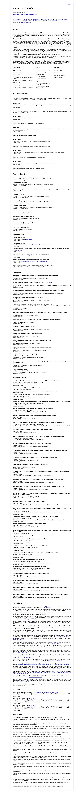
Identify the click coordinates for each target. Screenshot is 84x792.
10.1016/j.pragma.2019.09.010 (20, 648)
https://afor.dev (29, 239)
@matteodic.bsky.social (38, 20)
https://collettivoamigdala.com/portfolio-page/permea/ (46, 692)
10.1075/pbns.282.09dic (56, 669)
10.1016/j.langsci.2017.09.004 (55, 660)
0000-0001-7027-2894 (21, 19)
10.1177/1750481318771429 (24, 657)
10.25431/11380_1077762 (23, 681)
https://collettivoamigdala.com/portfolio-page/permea (40, 244)
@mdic (25, 20)
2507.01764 (48, 607)
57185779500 (36, 19)
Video (49, 282)
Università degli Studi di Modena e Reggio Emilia (25, 14)
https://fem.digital (30, 255)
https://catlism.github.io (25, 22)
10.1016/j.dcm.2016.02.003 (35, 677)
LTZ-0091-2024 (46, 19)
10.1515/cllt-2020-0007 (55, 643)
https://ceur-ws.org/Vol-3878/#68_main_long (28, 633)
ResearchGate (16, 20)
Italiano (69, 4)
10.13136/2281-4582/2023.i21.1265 (61, 636)
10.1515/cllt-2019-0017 (22, 652)
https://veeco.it (19, 250)
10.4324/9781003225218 (18, 639)
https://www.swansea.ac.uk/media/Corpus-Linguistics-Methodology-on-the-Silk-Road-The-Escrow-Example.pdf (43, 664)
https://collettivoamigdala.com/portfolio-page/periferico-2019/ (35, 261)
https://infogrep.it (53, 20)
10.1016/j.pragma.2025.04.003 (29, 618)
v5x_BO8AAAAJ (63, 19)
